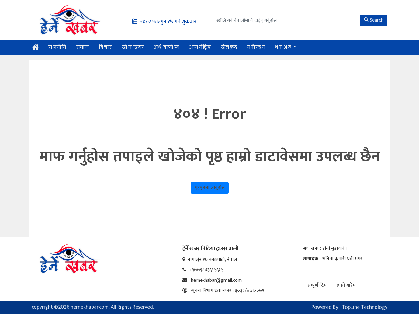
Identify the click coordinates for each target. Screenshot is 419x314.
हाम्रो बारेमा (347, 285)
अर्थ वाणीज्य (166, 47)
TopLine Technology (364, 307)
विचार (105, 47)
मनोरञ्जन (256, 47)
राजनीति (57, 47)
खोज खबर (133, 47)
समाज (82, 47)
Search (373, 20)
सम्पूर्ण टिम (317, 285)
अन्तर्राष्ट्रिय (200, 47)
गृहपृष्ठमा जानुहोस (210, 187)
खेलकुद (229, 47)
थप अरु (283, 47)
